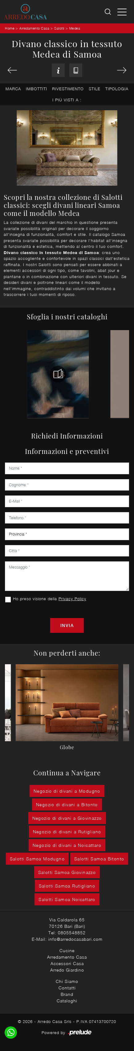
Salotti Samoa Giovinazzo (67, 872)
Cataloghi (67, 1000)
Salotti (59, 28)
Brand (67, 994)
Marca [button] (13, 88)
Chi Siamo (67, 981)
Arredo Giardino (67, 969)
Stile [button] (94, 88)
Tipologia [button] (116, 88)
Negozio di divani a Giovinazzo (67, 818)
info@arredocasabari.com (75, 939)
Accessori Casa (67, 963)
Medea (74, 28)
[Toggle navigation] (122, 11)
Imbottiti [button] (36, 88)
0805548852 (72, 932)
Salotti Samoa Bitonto (99, 858)
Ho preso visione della (49, 598)
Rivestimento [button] (68, 88)
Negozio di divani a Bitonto (67, 804)
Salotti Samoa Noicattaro (67, 899)
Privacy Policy (72, 598)
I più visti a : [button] (67, 99)
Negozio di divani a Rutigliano (67, 831)
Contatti (67, 987)
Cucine (67, 950)
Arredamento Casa (34, 28)
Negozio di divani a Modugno (67, 791)
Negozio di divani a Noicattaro (67, 845)
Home (9, 28)
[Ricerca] (108, 11)
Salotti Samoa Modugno (37, 858)
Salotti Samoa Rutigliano (67, 885)
